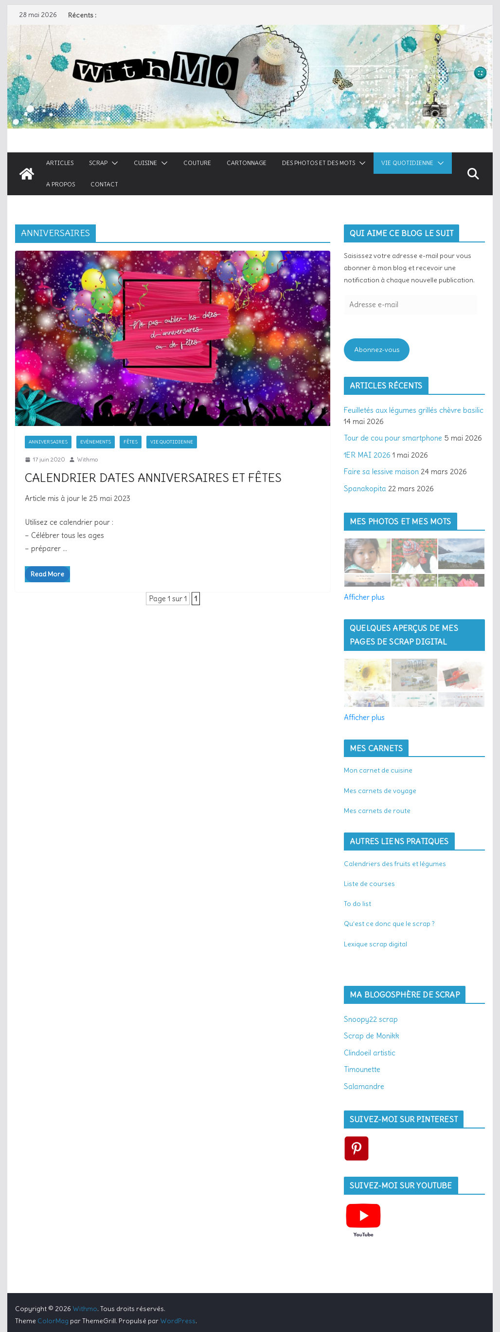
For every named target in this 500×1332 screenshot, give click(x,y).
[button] (112, 163)
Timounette (362, 1069)
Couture (197, 162)
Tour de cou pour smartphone (393, 438)
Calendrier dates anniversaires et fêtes (153, 477)
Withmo (87, 459)
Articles (59, 162)
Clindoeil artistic (369, 1052)
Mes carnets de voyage (380, 790)
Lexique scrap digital (375, 944)
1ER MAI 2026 (367, 455)
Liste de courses (369, 883)
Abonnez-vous (377, 349)
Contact (104, 184)
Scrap (98, 162)
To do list (357, 903)
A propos (60, 184)
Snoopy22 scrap (371, 1019)
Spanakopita (365, 488)
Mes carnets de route (377, 810)
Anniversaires (48, 442)
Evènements (95, 442)
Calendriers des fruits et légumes (395, 863)
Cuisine (145, 162)
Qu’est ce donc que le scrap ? (389, 923)
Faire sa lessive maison (381, 471)
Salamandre (364, 1086)
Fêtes (131, 442)
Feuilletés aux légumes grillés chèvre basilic (413, 410)
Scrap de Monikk (371, 1035)
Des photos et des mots (318, 162)
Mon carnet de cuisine (378, 770)
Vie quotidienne (407, 162)
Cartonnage (247, 162)
